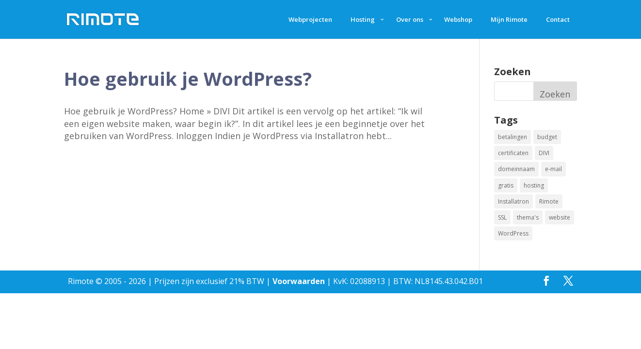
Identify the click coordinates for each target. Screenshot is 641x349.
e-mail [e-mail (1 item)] (553, 169)
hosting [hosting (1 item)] (534, 185)
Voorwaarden (298, 281)
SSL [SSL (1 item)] (502, 217)
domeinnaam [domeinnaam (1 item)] (516, 169)
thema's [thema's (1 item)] (528, 217)
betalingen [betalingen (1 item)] (512, 137)
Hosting (363, 19)
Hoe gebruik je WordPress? (188, 78)
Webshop (458, 19)
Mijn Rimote (509, 19)
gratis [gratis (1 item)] (505, 185)
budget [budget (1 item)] (547, 137)
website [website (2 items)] (559, 217)
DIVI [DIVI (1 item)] (544, 153)
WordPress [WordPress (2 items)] (513, 233)
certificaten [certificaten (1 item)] (513, 153)
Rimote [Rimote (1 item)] (549, 201)
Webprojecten (310, 19)
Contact (558, 19)
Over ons (409, 19)
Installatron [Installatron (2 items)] (513, 201)
